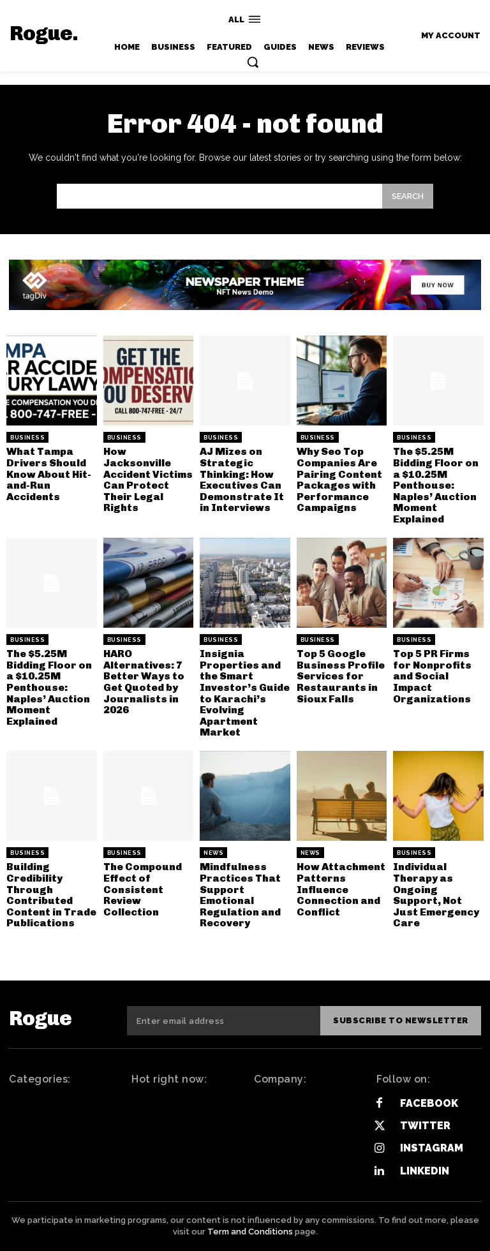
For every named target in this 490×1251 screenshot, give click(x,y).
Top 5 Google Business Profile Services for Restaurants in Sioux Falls (341, 676)
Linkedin (424, 1170)
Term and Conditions (250, 1231)
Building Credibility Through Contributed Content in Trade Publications (51, 895)
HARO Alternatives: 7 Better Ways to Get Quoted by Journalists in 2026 (143, 682)
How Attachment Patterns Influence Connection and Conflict (341, 889)
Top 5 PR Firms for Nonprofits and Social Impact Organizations (432, 676)
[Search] (407, 196)
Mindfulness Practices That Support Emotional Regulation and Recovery (240, 895)
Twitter (425, 1126)
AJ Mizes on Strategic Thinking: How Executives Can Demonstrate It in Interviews (242, 479)
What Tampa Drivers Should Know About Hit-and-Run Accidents (48, 473)
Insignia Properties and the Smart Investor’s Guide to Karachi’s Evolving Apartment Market (245, 693)
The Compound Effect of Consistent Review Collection (142, 889)
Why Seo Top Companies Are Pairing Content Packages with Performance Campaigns (339, 479)
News (213, 853)
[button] (252, 62)
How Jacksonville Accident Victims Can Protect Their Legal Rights (148, 479)
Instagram (431, 1148)
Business (27, 437)
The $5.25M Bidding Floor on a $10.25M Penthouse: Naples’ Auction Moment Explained (436, 485)
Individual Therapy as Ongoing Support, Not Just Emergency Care (436, 895)
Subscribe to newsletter (401, 1020)
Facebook (429, 1103)
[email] (224, 1020)
